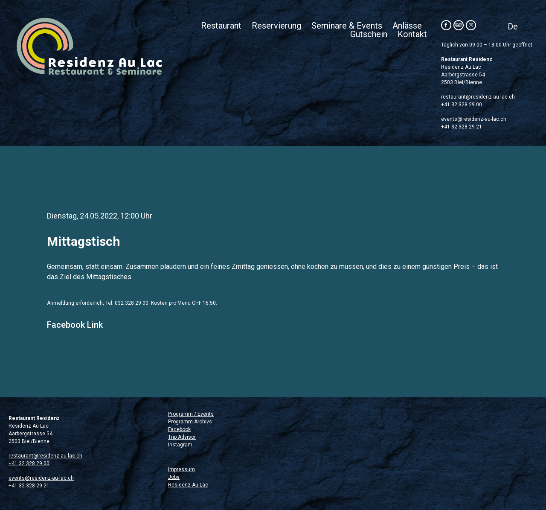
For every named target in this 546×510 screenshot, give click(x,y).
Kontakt (412, 34)
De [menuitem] (513, 26)
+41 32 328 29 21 (461, 127)
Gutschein (368, 34)
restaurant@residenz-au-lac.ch (478, 97)
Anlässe (407, 25)
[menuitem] (512, 26)
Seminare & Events (346, 25)
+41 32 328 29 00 (461, 105)
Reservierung (276, 25)
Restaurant (221, 25)
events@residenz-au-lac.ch (473, 119)
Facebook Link (75, 325)
